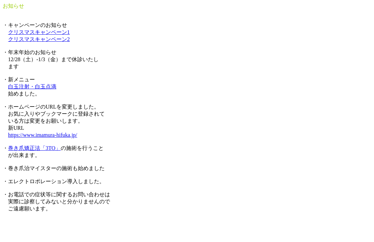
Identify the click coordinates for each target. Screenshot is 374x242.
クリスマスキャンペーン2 (39, 39)
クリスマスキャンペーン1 (39, 32)
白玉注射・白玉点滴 (32, 86)
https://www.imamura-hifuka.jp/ (42, 135)
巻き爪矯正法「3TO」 (34, 148)
